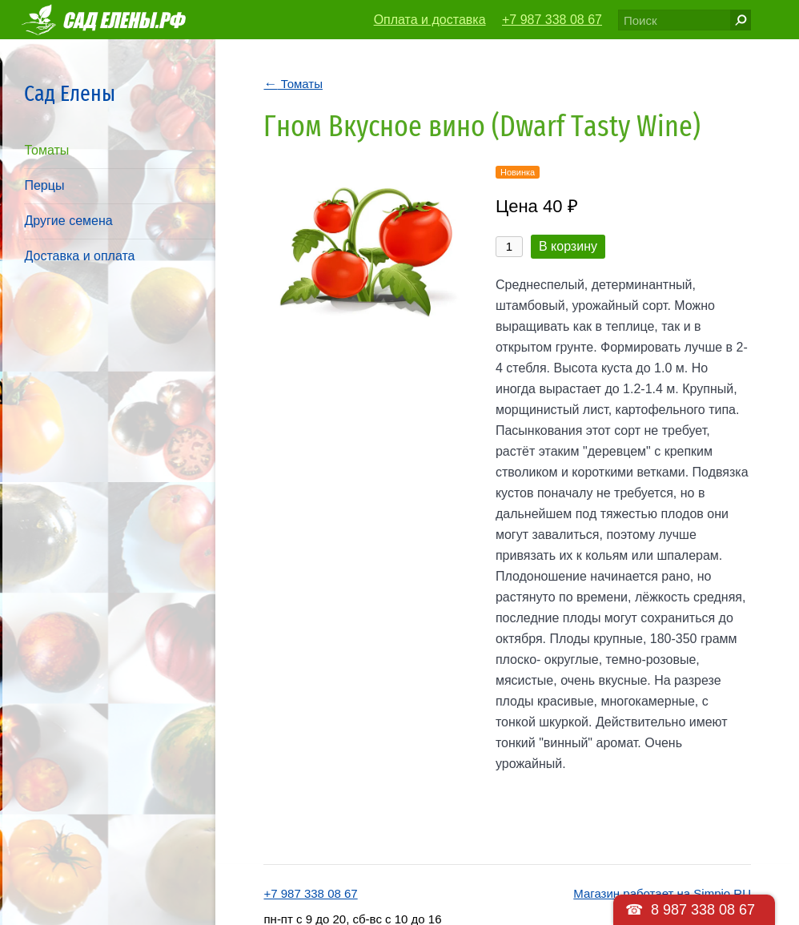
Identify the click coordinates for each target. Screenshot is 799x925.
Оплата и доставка (430, 19)
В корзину (568, 246)
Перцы (44, 185)
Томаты (46, 150)
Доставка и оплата (79, 256)
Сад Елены (69, 93)
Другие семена (68, 220)
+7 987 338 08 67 (552, 19)
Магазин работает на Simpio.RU (662, 893)
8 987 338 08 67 (703, 910)
